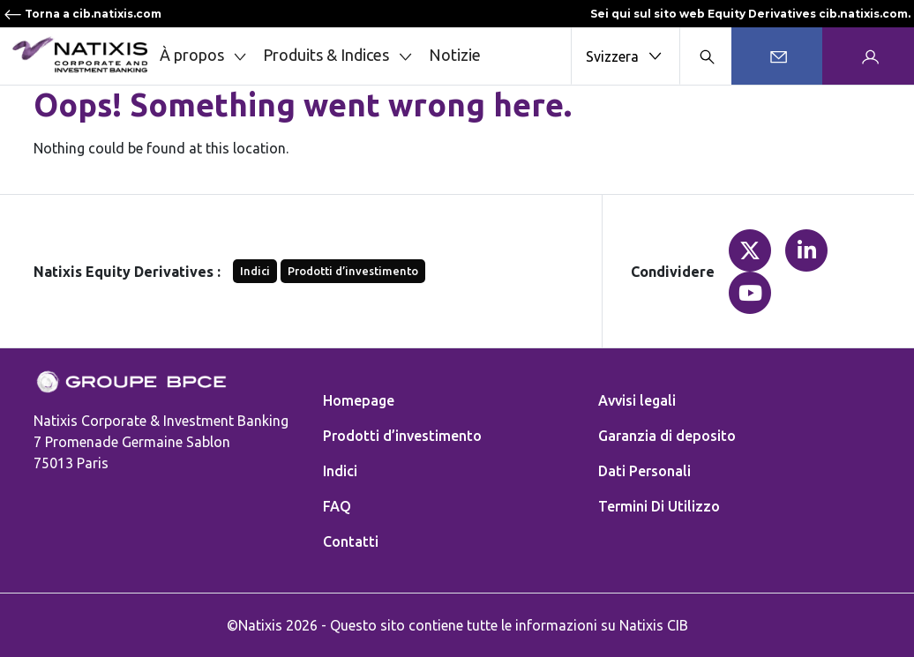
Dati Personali (644, 471)
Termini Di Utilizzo (659, 506)
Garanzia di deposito (667, 436)
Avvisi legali (637, 400)
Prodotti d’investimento (353, 271)
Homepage (358, 400)
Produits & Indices (339, 56)
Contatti (350, 541)
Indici (255, 271)
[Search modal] (705, 56)
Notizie (455, 54)
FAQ (337, 506)
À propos (205, 56)
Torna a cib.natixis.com (82, 13)
